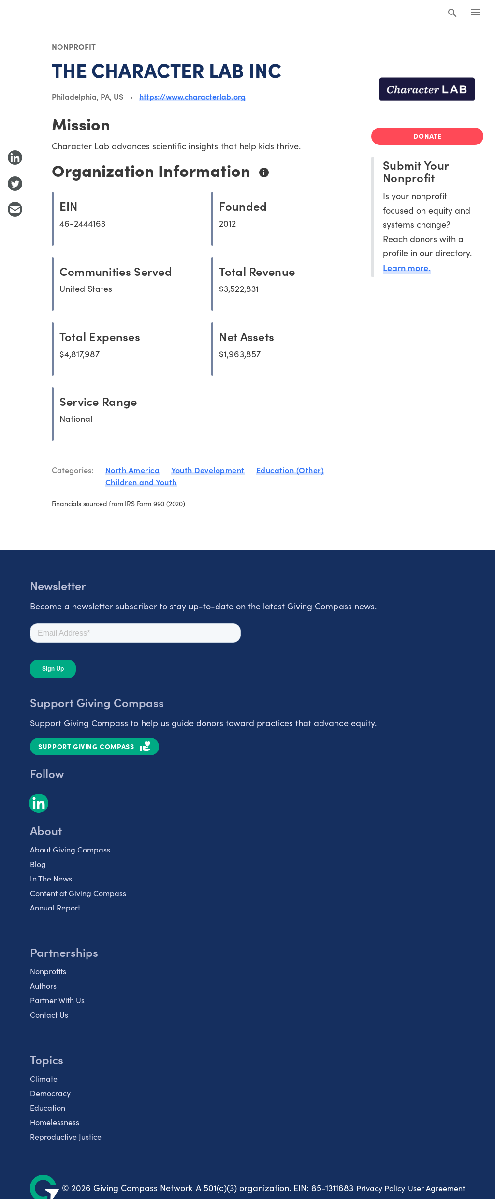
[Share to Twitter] (15, 183)
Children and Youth (141, 482)
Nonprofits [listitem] (48, 971)
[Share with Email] (15, 209)
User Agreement (436, 1188)
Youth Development (208, 469)
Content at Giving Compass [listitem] (78, 893)
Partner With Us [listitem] (57, 1000)
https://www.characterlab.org (192, 96)
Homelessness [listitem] (54, 1122)
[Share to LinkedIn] (15, 157)
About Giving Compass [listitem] (70, 849)
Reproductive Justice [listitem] (66, 1136)
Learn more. (407, 267)
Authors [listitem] (43, 986)
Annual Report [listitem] (55, 907)
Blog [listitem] (38, 864)
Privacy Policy (380, 1188)
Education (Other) (290, 469)
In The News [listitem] (51, 878)
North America (132, 469)
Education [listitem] (47, 1107)
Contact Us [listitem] (49, 1015)
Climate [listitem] (44, 1078)
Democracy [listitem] (50, 1093)
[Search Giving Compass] (452, 13)
